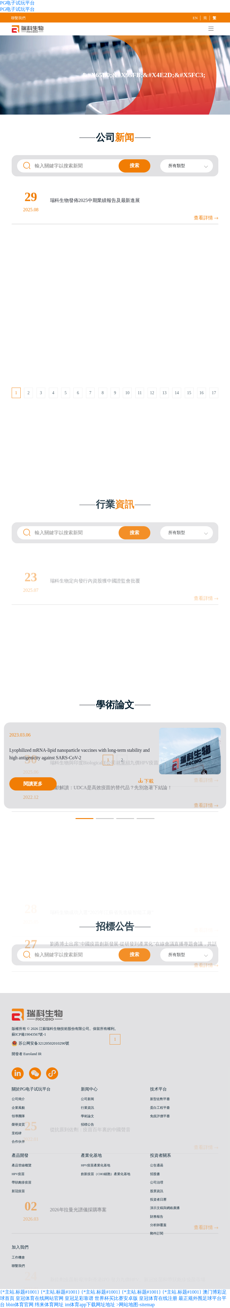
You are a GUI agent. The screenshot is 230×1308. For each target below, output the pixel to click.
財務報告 (156, 1216)
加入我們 (20, 1247)
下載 (146, 781)
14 (177, 407)
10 (127, 407)
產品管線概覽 (21, 1165)
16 (201, 407)
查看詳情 (206, 301)
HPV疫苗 (18, 1174)
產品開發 (20, 1155)
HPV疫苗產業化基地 (95, 1165)
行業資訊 (87, 1107)
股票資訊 (156, 1191)
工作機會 (18, 1257)
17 (214, 407)
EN (196, 18)
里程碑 (17, 1133)
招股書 (155, 1174)
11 (140, 407)
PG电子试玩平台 (17, 2)
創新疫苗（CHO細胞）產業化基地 (105, 1174)
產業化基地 (91, 1155)
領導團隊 (18, 1116)
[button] (84, 818)
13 (164, 407)
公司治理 (156, 1182)
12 (152, 407)
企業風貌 (18, 1107)
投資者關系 (160, 1155)
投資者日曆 (158, 1199)
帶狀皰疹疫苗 (21, 1182)
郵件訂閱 (156, 1233)
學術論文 (87, 1116)
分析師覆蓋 (158, 1225)
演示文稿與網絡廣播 (165, 1208)
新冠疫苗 (18, 1191)
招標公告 (87, 1124)
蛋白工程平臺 (160, 1107)
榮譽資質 (18, 1124)
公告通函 (156, 1165)
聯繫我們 (18, 18)
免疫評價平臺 (160, 1116)
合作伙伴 (18, 1141)
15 (189, 407)
